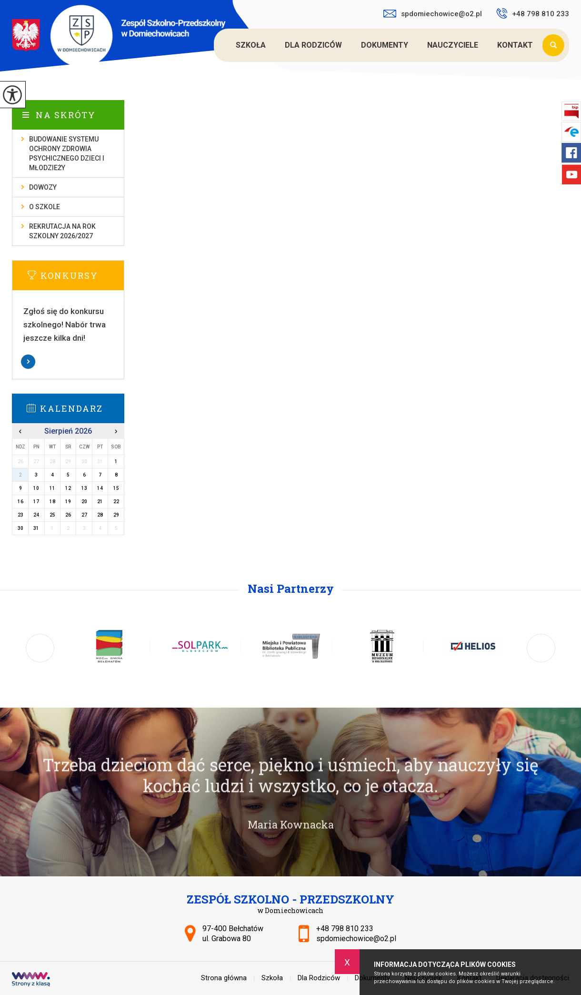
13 (84, 488)
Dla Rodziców (313, 45)
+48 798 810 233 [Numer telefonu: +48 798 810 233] (344, 928)
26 (68, 515)
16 (20, 501)
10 (36, 488)
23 (20, 515)
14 (100, 488)
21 (100, 501)
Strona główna (215, 45)
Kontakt (515, 45)
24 (36, 515)
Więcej (68, 361)
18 (52, 501)
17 (36, 501)
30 (20, 528)
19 (68, 501)
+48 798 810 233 (532, 13)
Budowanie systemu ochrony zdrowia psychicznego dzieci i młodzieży (66, 153)
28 (100, 515)
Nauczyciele (452, 45)
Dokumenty (384, 45)
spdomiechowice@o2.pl (432, 14)
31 (36, 528)
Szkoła (251, 45)
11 (52, 488)
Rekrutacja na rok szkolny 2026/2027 (62, 231)
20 (84, 501)
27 (84, 515)
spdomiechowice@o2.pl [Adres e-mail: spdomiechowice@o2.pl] (356, 938)
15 (116, 488)
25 (52, 515)
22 (116, 501)
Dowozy (43, 187)
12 (68, 488)
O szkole (44, 207)
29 (116, 515)
